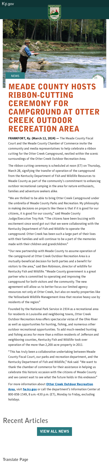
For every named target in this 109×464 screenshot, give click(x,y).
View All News (54, 432)
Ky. (8, 3)
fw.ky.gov (30, 389)
